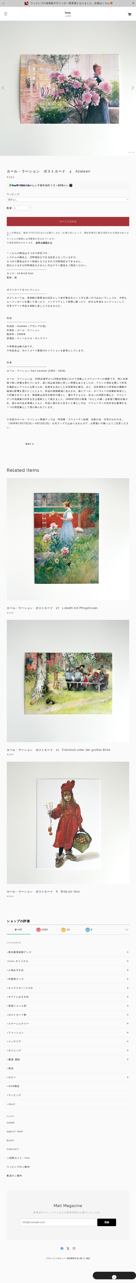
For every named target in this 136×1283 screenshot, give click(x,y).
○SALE (11, 1104)
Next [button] (132, 88)
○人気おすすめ (15, 970)
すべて (18, 929)
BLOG (10, 1140)
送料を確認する (44, 243)
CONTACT (13, 1149)
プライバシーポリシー (56, 1258)
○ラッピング (14, 1095)
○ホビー (11, 1077)
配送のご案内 (14, 1175)
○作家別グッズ (15, 979)
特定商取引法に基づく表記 (78, 1258)
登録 (106, 1222)
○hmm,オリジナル (17, 961)
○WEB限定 (13, 1086)
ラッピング (13, 194)
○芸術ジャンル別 (16, 1006)
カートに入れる (68, 221)
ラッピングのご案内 (18, 1167)
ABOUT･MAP (15, 1131)
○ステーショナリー (18, 1023)
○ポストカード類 (16, 1015)
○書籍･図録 (13, 1059)
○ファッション (15, 1032)
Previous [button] (4, 88)
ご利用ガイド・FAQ (18, 1158)
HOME (10, 1122)
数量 (9, 208)
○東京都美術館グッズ (19, 952)
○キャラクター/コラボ (20, 988)
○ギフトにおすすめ (18, 997)
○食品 (10, 1068)
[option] (68, 88)
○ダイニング (14, 1050)
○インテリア (14, 1041)
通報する (29, 444)
